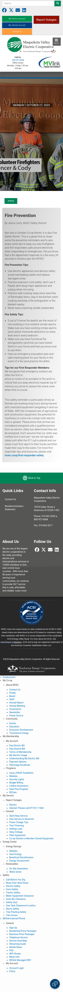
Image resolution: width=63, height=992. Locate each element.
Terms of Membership (20, 752)
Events (12, 723)
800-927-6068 (18, 60)
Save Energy (15, 854)
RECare (12, 792)
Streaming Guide (17, 944)
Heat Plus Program (18, 789)
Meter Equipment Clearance (20, 896)
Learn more (21, 590)
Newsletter (14, 712)
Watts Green (15, 872)
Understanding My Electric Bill (24, 758)
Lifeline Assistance (18, 786)
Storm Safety (12, 908)
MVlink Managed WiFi (20, 960)
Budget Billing (16, 782)
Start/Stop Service (18, 815)
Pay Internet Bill (17, 748)
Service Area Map (18, 940)
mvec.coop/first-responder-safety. (24, 455)
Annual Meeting (17, 706)
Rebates (13, 776)
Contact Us (10, 499)
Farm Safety (12, 889)
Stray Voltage (15, 832)
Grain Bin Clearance (16, 899)
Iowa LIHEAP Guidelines (21, 773)
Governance (15, 709)
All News (11, 201)
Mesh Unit (14, 957)
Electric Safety (13, 886)
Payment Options (17, 761)
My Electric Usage (18, 755)
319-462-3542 (48, 516)
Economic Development (21, 729)
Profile (12, 693)
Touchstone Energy (18, 733)
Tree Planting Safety (16, 912)
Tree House (11, 915)
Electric (13, 804)
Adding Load (15, 828)
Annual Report (16, 702)
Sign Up (13, 927)
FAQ (11, 950)
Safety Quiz (11, 902)
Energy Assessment (19, 860)
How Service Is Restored (21, 819)
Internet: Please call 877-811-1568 (26, 808)
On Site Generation (18, 868)
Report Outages (46, 19)
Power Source (16, 715)
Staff (11, 699)
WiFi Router (15, 953)
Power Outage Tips (18, 822)
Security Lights (16, 779)
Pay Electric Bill (17, 745)
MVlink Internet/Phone (14, 918)
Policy (12, 971)
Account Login (16, 968)
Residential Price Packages (22, 931)
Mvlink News (15, 947)
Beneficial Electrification (21, 857)
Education (14, 726)
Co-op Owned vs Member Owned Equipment (31, 838)
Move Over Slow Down (17, 883)
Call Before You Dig (15, 879)
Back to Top (34, 477)
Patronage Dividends (19, 765)
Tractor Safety (13, 892)
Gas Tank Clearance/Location (21, 905)
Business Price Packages (21, 934)
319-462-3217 (45, 525)
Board (12, 696)
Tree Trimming (16, 825)
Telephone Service (18, 937)
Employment (9, 677)
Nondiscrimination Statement (14, 508)
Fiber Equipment (17, 835)
